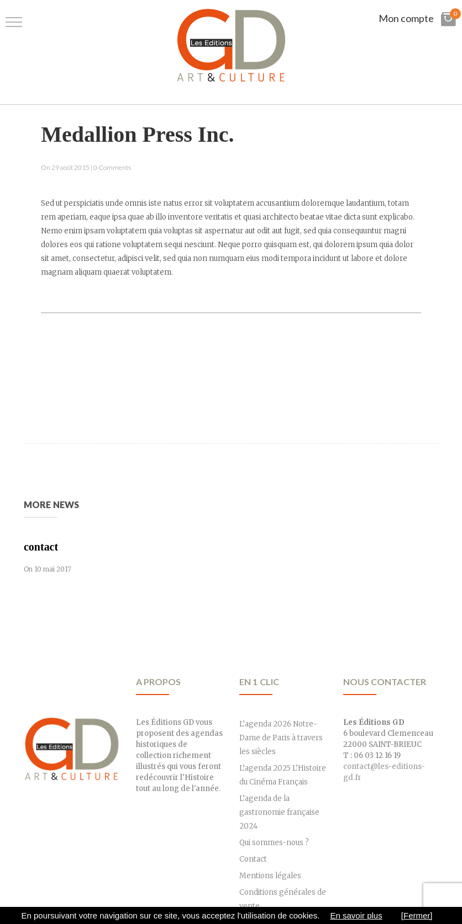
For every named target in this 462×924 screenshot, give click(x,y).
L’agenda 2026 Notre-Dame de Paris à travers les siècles (281, 737)
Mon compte (406, 18)
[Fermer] (417, 915)
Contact (253, 859)
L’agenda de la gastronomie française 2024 (279, 812)
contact (41, 547)
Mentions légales (270, 875)
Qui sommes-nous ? (274, 842)
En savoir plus (356, 915)
